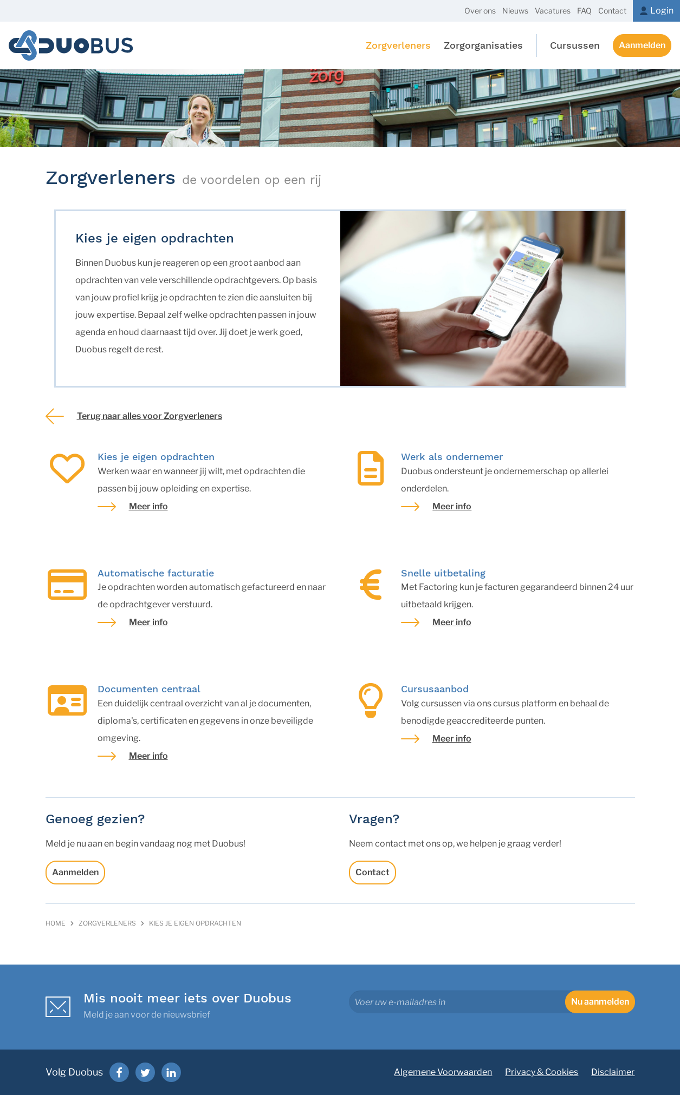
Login (661, 10)
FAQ (584, 10)
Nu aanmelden (600, 1001)
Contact (612, 10)
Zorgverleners (107, 923)
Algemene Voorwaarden (443, 1072)
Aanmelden (642, 45)
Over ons (480, 10)
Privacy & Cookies (541, 1072)
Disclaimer (612, 1072)
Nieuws (515, 10)
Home (56, 923)
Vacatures (553, 10)
